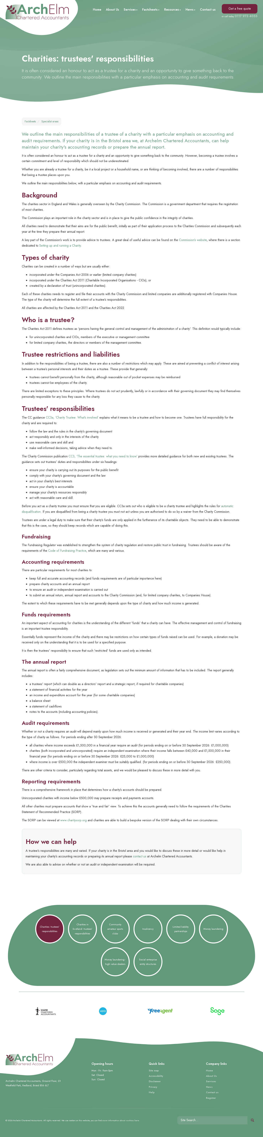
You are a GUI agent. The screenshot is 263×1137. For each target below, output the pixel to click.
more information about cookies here (120, 1120)
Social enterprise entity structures (148, 962)
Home (97, 9)
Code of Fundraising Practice (67, 550)
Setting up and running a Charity (60, 245)
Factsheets (151, 9)
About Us (112, 9)
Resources (172, 9)
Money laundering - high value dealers (115, 962)
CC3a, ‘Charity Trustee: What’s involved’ (72, 417)
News (190, 9)
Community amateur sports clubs (115, 929)
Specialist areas (49, 121)
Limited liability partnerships (181, 929)
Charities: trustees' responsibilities (49, 929)
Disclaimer (155, 1081)
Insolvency (148, 929)
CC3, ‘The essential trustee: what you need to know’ (103, 456)
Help (152, 1092)
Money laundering (213, 929)
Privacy (153, 1087)
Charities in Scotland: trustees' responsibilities (82, 929)
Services (131, 9)
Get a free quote (240, 8)
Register (211, 1098)
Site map (154, 1070)
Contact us (208, 9)
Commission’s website (193, 240)
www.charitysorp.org (73, 820)
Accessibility (156, 1076)
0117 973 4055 (246, 16)
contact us (139, 856)
